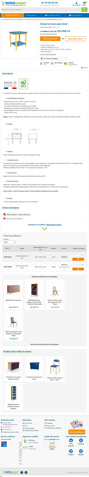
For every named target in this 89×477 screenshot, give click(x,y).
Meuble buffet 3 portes (13, 301)
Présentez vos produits (54, 430)
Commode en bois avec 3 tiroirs (34, 379)
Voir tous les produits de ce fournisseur (44, 345)
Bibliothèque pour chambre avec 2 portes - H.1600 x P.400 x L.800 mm (34, 304)
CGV (26, 427)
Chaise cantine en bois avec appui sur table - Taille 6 (55, 303)
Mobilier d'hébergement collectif (28, 19)
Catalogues (50, 425)
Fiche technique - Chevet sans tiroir (17, 214)
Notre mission (28, 425)
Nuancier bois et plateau (13, 219)
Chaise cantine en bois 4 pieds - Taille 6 (55, 380)
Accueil (3, 19)
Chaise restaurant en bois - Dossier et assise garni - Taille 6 (13, 335)
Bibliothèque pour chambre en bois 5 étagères (13, 408)
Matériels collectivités (11, 19)
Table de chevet (42, 19)
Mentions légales (29, 430)
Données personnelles (31, 432)
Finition (6, 241)
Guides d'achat (51, 427)
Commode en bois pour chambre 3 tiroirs (13, 379)
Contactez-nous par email (11, 434)
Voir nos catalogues (77, 433)
